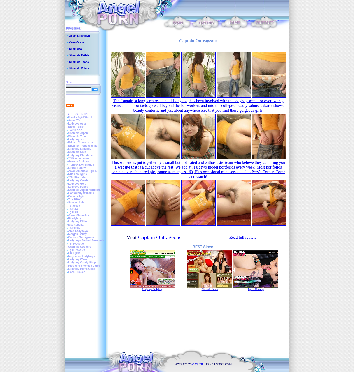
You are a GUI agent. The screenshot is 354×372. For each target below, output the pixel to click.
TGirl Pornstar (77, 177)
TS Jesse (74, 205)
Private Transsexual (81, 142)
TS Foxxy (74, 227)
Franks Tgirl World (80, 117)
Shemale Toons (79, 62)
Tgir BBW (74, 199)
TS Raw (73, 208)
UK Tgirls (74, 253)
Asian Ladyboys (79, 35)
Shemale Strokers (79, 246)
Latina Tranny (77, 167)
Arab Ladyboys (78, 231)
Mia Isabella (75, 224)
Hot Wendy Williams (81, 193)
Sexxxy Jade (76, 202)
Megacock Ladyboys (81, 256)
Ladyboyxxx (76, 139)
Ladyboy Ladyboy (79, 148)
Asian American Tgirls (82, 171)
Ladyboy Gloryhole (80, 155)
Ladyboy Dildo (77, 221)
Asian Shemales (78, 215)
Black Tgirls (76, 126)
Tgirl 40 (73, 212)
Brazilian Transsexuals (82, 145)
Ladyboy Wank (77, 259)
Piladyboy (74, 218)
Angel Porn (197, 363)
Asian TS (74, 120)
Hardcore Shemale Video (84, 265)
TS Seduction (77, 243)
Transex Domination (81, 164)
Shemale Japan (78, 133)
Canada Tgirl (76, 196)
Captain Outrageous (81, 237)
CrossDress (76, 42)
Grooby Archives (79, 161)
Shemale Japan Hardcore (84, 190)
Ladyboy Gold (77, 183)
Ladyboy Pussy (78, 186)
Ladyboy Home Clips (81, 268)
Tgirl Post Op (76, 250)
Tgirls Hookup (255, 289)
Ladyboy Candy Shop (82, 262)
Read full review (242, 237)
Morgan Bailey (77, 234)
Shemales (75, 49)
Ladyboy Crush (78, 180)
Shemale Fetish (79, 55)
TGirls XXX (75, 130)
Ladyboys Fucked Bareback (86, 240)
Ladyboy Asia (77, 123)
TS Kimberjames (78, 158)
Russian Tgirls (77, 174)
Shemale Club (77, 152)
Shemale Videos (79, 68)
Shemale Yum (77, 136)
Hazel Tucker (76, 272)
